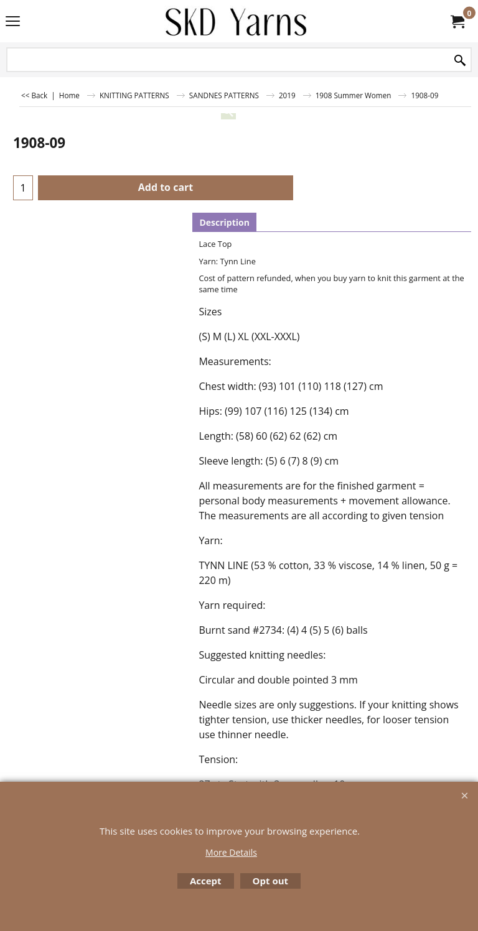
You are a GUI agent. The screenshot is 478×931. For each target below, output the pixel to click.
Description (224, 222)
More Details (231, 852)
